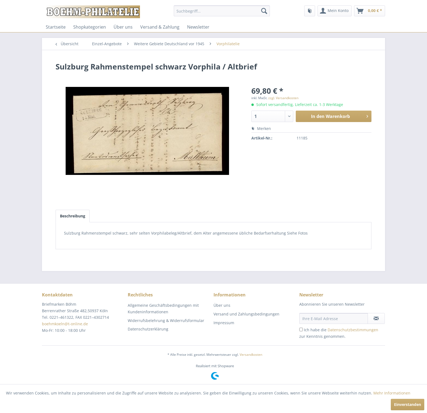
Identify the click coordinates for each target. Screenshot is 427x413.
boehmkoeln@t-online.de (65, 323)
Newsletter (198, 27)
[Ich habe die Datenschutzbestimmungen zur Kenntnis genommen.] (301, 329)
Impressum (223, 322)
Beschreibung (72, 215)
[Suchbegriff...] (222, 10)
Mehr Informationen (391, 393)
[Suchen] (264, 10)
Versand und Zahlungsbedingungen (246, 314)
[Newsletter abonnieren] (376, 318)
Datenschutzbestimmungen (353, 329)
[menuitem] (222, 10)
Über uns (123, 27)
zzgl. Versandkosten (283, 98)
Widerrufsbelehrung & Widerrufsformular (166, 320)
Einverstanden (407, 404)
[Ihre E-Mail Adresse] (333, 318)
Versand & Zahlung (159, 27)
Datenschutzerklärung (148, 329)
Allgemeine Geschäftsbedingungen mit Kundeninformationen (163, 308)
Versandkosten (251, 354)
